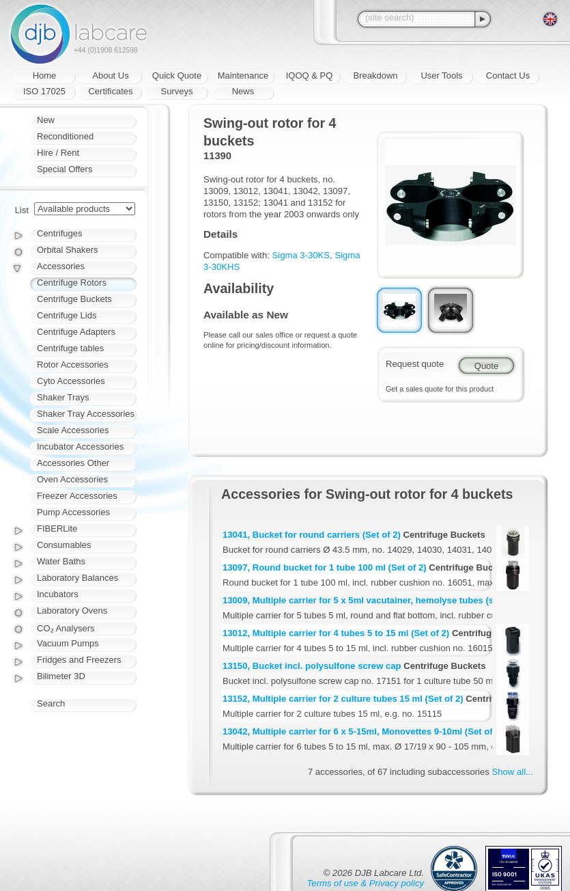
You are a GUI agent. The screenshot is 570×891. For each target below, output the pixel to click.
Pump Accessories (73, 512)
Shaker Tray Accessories (85, 414)
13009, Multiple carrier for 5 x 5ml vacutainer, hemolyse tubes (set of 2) (373, 600)
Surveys (177, 91)
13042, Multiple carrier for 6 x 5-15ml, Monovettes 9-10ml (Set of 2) (363, 731)
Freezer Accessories (77, 496)
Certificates (110, 91)
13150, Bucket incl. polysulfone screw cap (312, 666)
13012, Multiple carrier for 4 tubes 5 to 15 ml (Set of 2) (336, 633)
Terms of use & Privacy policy (365, 883)
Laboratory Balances (77, 578)
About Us (110, 75)
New (46, 120)
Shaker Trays (63, 397)
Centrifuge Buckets (74, 299)
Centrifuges (59, 233)
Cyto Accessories (71, 381)
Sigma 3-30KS (301, 255)
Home (45, 75)
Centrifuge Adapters (76, 332)
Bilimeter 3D (61, 676)
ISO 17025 (44, 91)
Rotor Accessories (73, 364)
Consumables (64, 545)
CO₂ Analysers (65, 628)
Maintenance (243, 75)
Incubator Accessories (80, 446)
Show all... (512, 772)
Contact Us (508, 75)
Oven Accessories (72, 479)
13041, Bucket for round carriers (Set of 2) (312, 535)
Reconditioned (65, 136)
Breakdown (375, 75)
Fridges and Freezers (79, 660)
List (22, 210)
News (243, 91)
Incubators (58, 594)
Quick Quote (176, 75)
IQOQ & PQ (309, 75)
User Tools (441, 75)
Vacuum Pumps (68, 643)
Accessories (61, 266)
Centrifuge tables (70, 348)
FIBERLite (57, 528)
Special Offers (64, 169)
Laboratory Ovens (72, 610)
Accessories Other (73, 463)
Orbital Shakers (67, 250)
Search (51, 703)
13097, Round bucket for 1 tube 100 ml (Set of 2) (325, 567)
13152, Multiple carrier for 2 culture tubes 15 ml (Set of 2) (343, 699)
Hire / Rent (58, 153)
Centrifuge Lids (66, 315)
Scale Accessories (73, 430)
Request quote (415, 364)
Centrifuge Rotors (71, 282)
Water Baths (61, 561)
